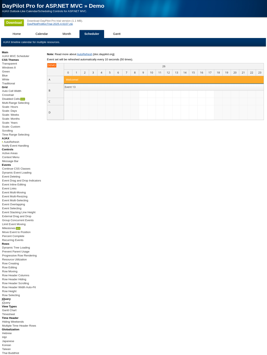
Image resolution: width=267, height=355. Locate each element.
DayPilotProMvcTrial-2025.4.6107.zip (50, 23)
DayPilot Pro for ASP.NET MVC (42, 6)
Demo (96, 6)
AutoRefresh (84, 54)
